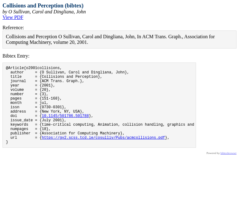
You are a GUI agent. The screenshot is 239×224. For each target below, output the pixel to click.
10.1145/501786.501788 (65, 126)
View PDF (12, 17)
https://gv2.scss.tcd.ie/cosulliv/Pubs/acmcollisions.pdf (103, 153)
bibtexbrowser (229, 169)
